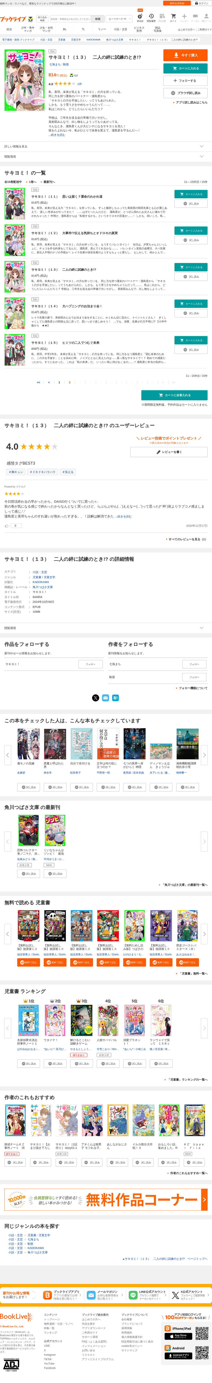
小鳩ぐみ (140, 1049)
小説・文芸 (120, 29)
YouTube (49, 1363)
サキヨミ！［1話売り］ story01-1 (66, 1146)
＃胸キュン (16, 472)
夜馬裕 (127, 772)
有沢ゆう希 (171, 1049)
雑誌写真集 (158, 29)
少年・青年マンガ (27, 29)
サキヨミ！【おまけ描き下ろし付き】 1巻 (40, 1148)
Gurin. (36, 954)
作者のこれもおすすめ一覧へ (189, 1173)
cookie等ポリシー (131, 1346)
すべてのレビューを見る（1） (188, 539)
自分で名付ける (80, 763)
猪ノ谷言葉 (156, 1049)
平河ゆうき (50, 859)
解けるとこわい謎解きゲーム (80, 1041)
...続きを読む (57, 134)
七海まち (55, 64)
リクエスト (88, 1354)
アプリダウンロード (94, 1328)
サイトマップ (129, 1350)
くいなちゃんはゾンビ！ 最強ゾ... (54, 853)
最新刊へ (49, 182)
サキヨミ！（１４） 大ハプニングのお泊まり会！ (66, 306)
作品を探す (88, 1323)
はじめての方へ (186, 29)
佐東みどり (23, 859)
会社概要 (126, 1319)
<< (38, 382)
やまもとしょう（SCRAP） (86, 1049)
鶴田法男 (37, 859)
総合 (9, 29)
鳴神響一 (181, 772)
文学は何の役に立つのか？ (107, 765)
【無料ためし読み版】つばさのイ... (133, 949)
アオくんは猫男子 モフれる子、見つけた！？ (91, 1148)
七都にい (143, 954)
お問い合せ (88, 1350)
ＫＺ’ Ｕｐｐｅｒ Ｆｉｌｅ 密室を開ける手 (195, 1148)
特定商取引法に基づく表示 (137, 1341)
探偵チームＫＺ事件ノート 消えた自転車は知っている (14, 1150)
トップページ (52, 1319)
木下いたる (156, 772)
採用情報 (126, 1328)
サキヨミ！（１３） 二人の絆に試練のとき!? (63, 269)
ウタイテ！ (51, 1040)
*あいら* (49, 1049)
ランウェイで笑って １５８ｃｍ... (160, 1043)
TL (83, 29)
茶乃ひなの (62, 1049)
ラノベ (102, 29)
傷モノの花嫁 (25, 763)
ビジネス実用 (139, 29)
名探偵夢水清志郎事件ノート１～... (27, 1043)
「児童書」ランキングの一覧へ (187, 1079)
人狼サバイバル (107, 1040)
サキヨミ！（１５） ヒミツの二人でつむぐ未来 (65, 342)
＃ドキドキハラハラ (42, 472)
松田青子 (75, 772)
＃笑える (68, 472)
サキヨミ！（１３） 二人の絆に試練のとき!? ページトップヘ (165, 1258)
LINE (47, 1345)
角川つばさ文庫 (43, 587)
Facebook (50, 1368)
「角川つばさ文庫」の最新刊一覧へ (185, 884)
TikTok (47, 1359)
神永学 (48, 772)
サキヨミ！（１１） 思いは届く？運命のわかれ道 (66, 196)
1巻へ (32, 182)
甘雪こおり (103, 1049)
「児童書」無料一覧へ (193, 973)
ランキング (50, 1332)
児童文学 (49, 577)
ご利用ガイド (204, 29)
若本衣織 (138, 772)
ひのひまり (129, 954)
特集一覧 (49, 1328)
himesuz (117, 1049)
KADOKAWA (41, 582)
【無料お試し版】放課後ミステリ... (27, 949)
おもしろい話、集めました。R (168, 1146)
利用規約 (126, 1332)
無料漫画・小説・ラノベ (58, 1323)
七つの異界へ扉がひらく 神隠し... (133, 767)
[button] (28, 787)
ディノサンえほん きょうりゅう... (160, 767)
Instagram (50, 1354)
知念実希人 (23, 954)
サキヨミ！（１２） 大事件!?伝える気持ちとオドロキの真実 (74, 233)
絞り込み (42, 19)
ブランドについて (132, 1323)
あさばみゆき (184, 954)
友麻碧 (21, 772)
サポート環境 (90, 1337)
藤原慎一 (170, 772)
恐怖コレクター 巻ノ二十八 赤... (28, 851)
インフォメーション (94, 1346)
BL (65, 29)
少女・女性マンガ (46, 29)
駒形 (66, 64)
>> (173, 382)
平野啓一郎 (103, 772)
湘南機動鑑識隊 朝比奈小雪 (187, 765)
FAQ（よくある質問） (95, 1341)
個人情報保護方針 (132, 1337)
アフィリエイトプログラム (98, 1359)
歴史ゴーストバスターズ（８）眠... (186, 949)
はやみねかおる (26, 1049)
